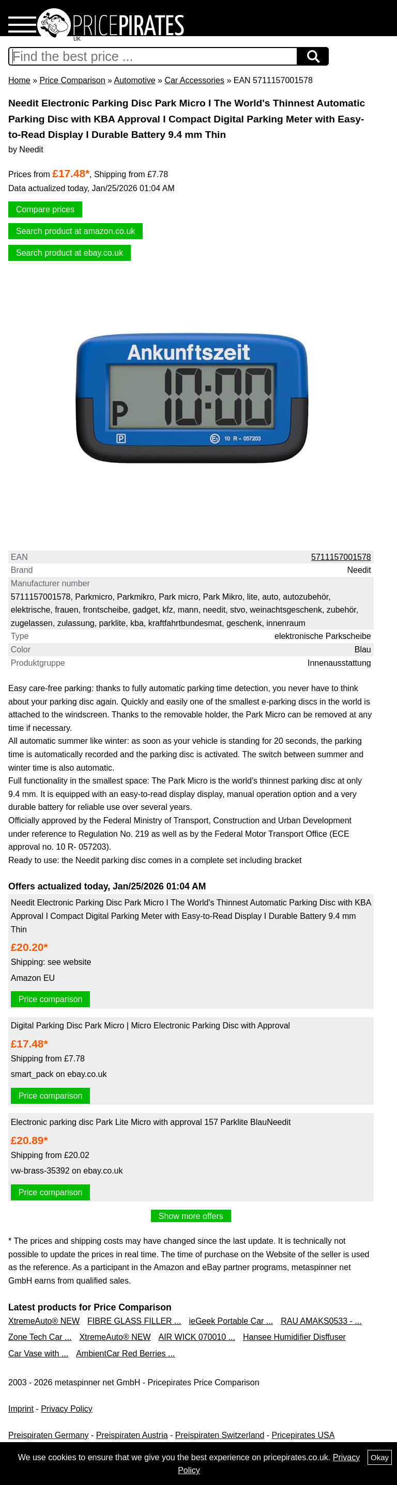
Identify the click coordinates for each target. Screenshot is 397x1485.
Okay (380, 1457)
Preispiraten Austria (132, 1435)
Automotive (135, 80)
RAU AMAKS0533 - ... (321, 1321)
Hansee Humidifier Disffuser (294, 1337)
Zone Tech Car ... (39, 1337)
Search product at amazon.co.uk (75, 231)
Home (19, 80)
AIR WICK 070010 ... (196, 1337)
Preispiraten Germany (48, 1435)
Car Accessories (194, 80)
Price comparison (51, 999)
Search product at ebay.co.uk (69, 252)
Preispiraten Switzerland (220, 1435)
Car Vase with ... (38, 1353)
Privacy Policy (67, 1408)
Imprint (21, 1408)
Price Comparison (72, 80)
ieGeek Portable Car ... (231, 1321)
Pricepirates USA (303, 1435)
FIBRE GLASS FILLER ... (134, 1321)
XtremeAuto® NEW (44, 1321)
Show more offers (191, 1216)
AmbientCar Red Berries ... (125, 1353)
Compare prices (45, 209)
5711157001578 (341, 557)
